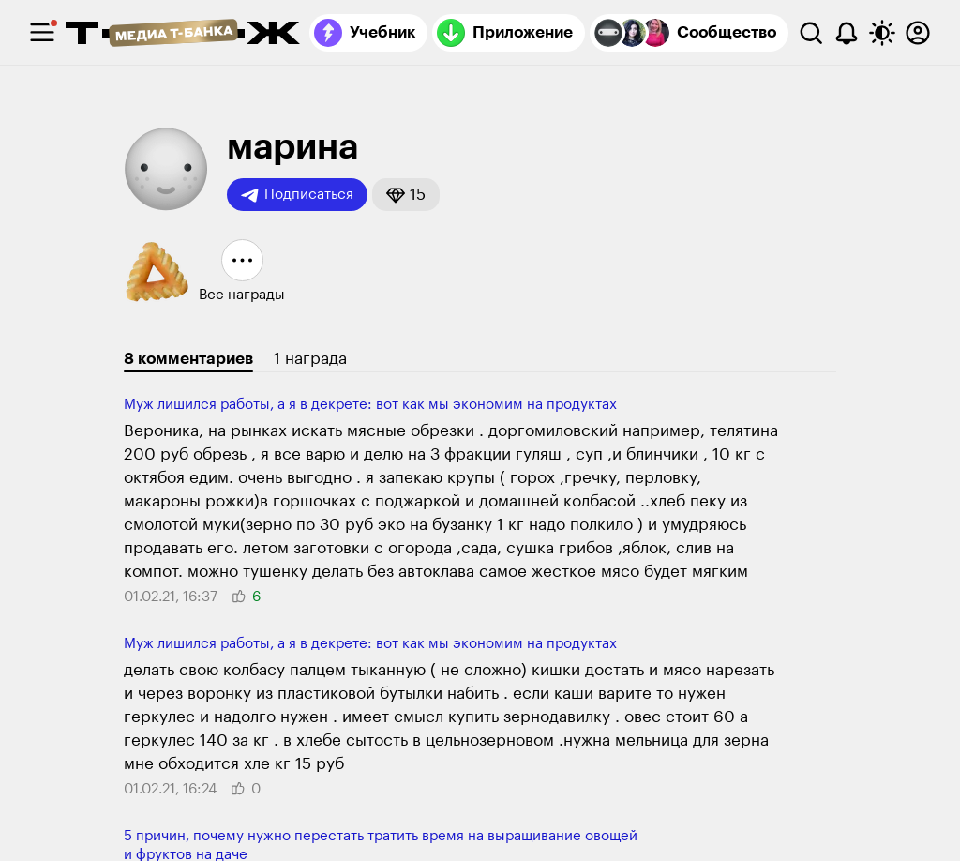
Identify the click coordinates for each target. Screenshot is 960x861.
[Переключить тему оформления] (882, 33)
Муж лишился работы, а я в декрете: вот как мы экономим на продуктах (370, 405)
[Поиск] (811, 33)
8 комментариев (188, 359)
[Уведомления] (846, 33)
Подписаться (297, 195)
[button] (406, 194)
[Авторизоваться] (918, 33)
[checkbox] (42, 33)
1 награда (310, 359)
